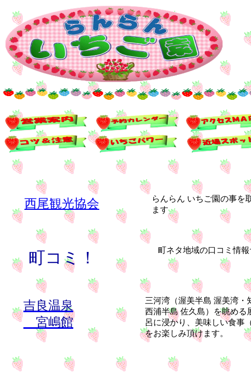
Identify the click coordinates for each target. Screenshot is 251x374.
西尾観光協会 (61, 203)
